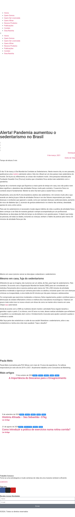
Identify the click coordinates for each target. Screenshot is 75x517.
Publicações (8, 26)
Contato (7, 28)
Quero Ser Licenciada (12, 18)
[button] (37, 33)
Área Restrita (9, 31)
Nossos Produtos (10, 23)
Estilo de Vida (70, 158)
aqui (6, 305)
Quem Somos (9, 15)
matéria (16, 174)
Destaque (71, 153)
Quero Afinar (9, 21)
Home (6, 13)
